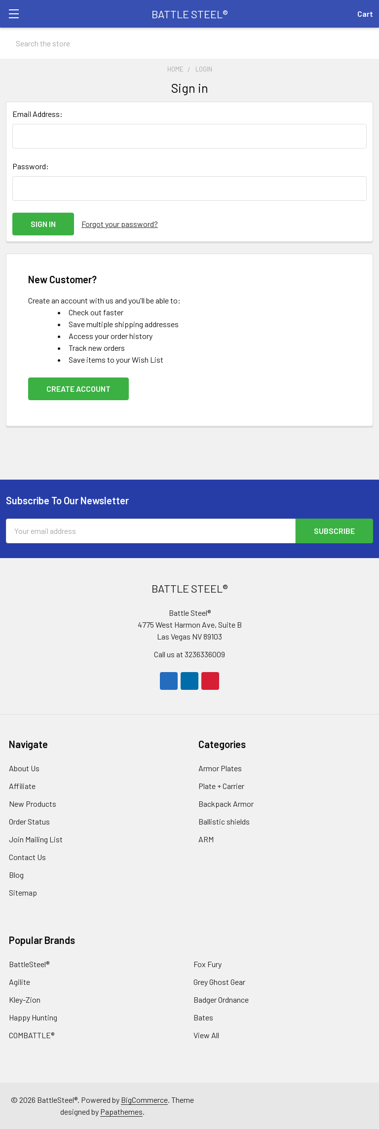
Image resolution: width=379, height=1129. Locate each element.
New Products (32, 803)
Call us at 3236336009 (189, 654)
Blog (16, 874)
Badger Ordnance (221, 999)
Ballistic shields (224, 821)
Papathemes (121, 1111)
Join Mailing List (36, 839)
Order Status (29, 821)
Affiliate (22, 785)
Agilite (19, 981)
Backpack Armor (226, 803)
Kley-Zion (24, 999)
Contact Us (27, 857)
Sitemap (23, 892)
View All (206, 1035)
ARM (206, 839)
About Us (24, 768)
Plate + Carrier (221, 785)
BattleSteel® (29, 964)
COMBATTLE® (31, 1035)
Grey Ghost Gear (219, 981)
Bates (203, 1017)
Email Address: (37, 113)
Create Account (78, 388)
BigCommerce (144, 1099)
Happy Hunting (33, 1017)
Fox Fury (207, 964)
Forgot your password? (119, 223)
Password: (30, 166)
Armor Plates (220, 768)
